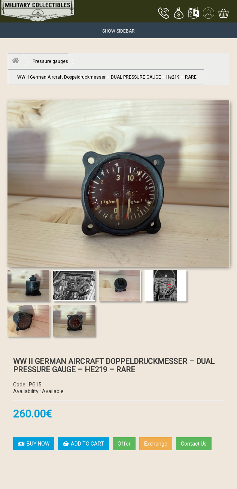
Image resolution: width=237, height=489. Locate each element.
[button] (178, 13)
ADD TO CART (83, 444)
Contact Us (194, 444)
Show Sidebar (118, 31)
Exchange (155, 444)
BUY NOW (33, 444)
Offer (124, 444)
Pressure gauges (50, 61)
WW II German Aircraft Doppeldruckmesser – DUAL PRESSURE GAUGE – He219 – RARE (107, 77)
